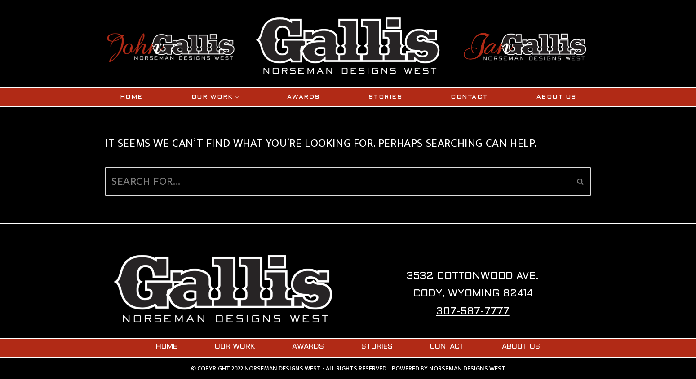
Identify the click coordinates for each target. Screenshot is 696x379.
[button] (237, 97)
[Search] (338, 181)
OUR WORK (235, 346)
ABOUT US (556, 97)
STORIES (385, 97)
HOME (131, 97)
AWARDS (303, 97)
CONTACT (469, 97)
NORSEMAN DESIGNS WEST (467, 368)
